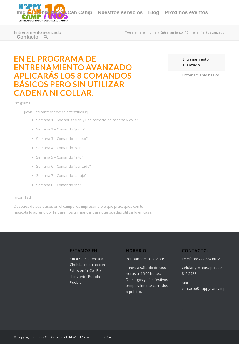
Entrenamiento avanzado (195, 62)
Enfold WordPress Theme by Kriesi (88, 337)
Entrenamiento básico (200, 74)
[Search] (46, 37)
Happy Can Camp (47, 337)
